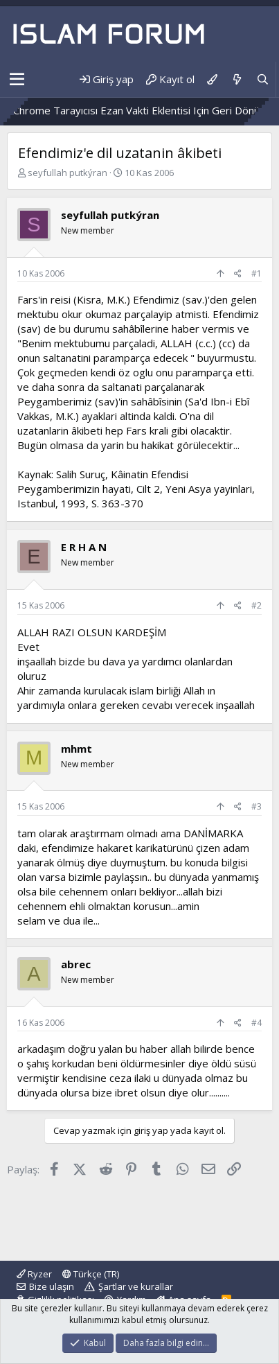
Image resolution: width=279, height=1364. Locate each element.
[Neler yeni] (236, 79)
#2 (256, 605)
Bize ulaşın (51, 1286)
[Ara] (263, 79)
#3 (256, 806)
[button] (17, 79)
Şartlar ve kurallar (135, 1286)
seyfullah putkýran (67, 172)
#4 (256, 1023)
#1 (256, 273)
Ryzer (34, 1274)
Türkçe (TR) (90, 1274)
